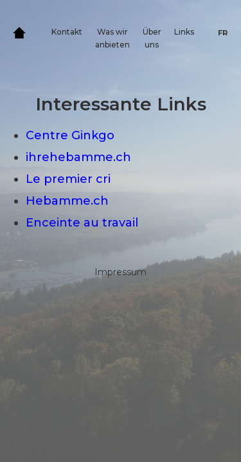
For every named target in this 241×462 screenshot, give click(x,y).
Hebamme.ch (67, 201)
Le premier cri (68, 179)
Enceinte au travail (82, 223)
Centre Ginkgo (70, 135)
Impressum (120, 272)
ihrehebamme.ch (78, 157)
